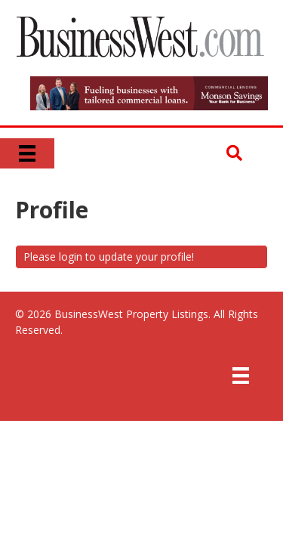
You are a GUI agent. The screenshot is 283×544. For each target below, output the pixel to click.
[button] (234, 154)
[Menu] (27, 153)
